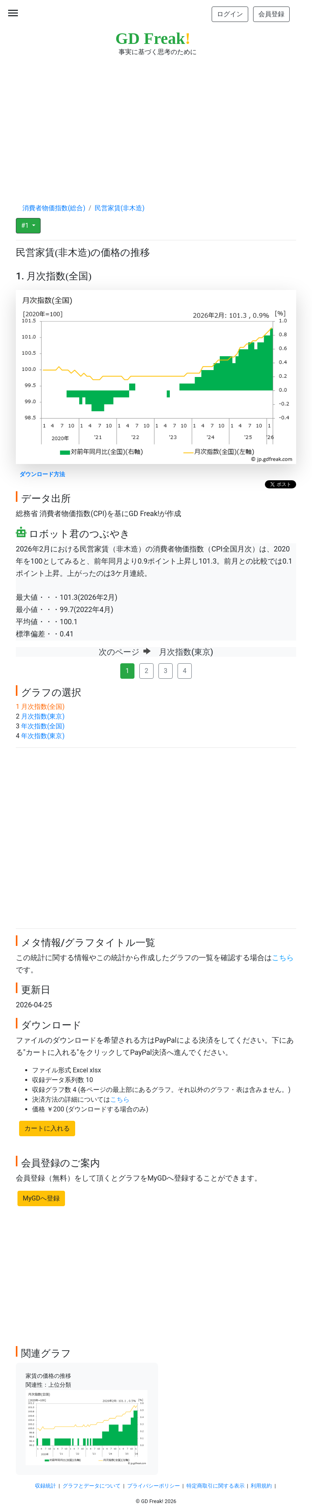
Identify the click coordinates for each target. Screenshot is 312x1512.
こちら (283, 958)
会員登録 (271, 14)
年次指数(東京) (43, 736)
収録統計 (45, 1486)
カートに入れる (47, 1128)
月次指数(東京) (43, 716)
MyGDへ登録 (41, 1198)
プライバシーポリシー (153, 1486)
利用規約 (261, 1486)
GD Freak (153, 38)
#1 (25, 225)
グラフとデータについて (92, 1486)
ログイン (230, 14)
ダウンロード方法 (42, 474)
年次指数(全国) (43, 726)
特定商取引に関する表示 (215, 1486)
